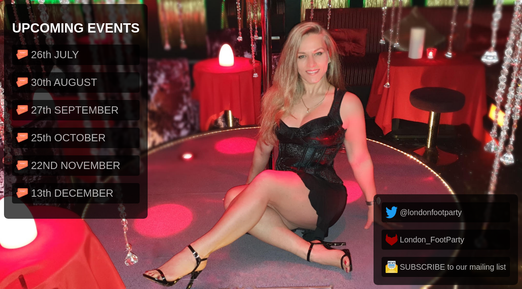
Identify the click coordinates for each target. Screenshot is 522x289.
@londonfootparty (424, 212)
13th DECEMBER (65, 193)
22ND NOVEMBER (68, 165)
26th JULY (47, 55)
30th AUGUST (56, 82)
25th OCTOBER (61, 138)
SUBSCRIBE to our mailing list (446, 267)
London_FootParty (425, 240)
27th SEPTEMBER (67, 110)
